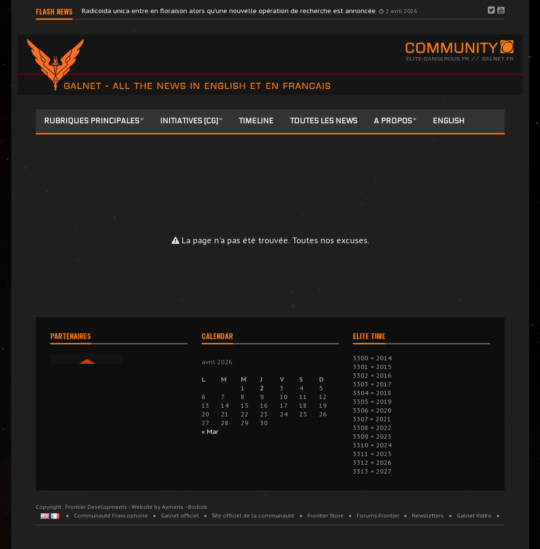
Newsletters (428, 515)
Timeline (256, 121)
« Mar (210, 432)
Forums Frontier (378, 515)
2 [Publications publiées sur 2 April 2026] (262, 388)
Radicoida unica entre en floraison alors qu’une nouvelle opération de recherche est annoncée (230, 11)
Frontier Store (325, 515)
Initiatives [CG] (189, 121)
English (449, 121)
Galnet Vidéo (474, 515)
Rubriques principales (91, 121)
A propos (393, 121)
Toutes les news (323, 121)
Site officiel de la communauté (253, 515)
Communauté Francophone (111, 515)
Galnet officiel (180, 515)
